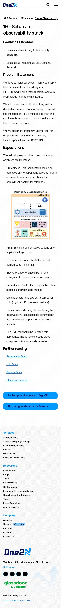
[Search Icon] (48, 5)
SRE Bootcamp (11, 18)
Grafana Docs (14, 372)
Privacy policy (25, 600)
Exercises (27, 18)
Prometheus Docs (16, 356)
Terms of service (11, 600)
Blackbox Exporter (17, 380)
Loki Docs (12, 364)
